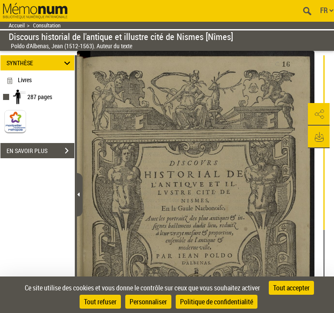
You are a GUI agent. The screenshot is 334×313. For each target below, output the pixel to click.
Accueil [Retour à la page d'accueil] (17, 25)
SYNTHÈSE (40, 62)
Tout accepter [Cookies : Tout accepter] (291, 288)
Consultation (46, 25)
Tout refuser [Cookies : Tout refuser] (100, 301)
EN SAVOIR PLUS (40, 151)
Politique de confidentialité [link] (216, 301)
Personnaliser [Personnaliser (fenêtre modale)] (148, 301)
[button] (319, 114)
